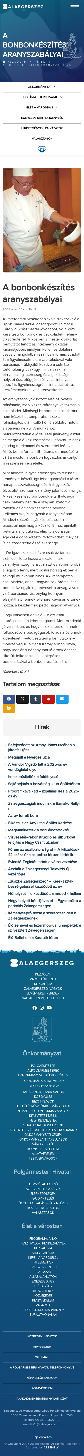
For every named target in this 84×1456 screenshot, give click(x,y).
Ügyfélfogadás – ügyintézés (43, 1203)
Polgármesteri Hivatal (40, 97)
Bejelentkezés (42, 1437)
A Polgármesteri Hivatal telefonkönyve (42, 1367)
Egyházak (43, 1272)
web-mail (42, 1357)
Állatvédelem (43, 1153)
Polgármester (43, 1066)
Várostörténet (43, 979)
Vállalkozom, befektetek (43, 998)
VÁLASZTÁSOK (42, 138)
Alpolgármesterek (43, 1070)
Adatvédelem (42, 1388)
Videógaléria (43, 1253)
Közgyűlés (43, 1096)
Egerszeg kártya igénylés (42, 117)
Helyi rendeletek (43, 1120)
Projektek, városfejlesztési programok (43, 1130)
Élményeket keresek (43, 993)
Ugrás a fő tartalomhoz (70, 2)
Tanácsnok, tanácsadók (43, 1092)
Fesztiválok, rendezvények (43, 1243)
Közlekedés (43, 1295)
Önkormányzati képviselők (40, 1075)
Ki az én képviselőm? (44, 1086)
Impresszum (42, 1346)
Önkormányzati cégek (43, 1134)
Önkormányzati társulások (43, 1139)
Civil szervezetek (43, 1267)
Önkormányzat (40, 86)
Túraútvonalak (43, 1314)
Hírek (40, 62)
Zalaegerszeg (23, 6)
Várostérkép (43, 1144)
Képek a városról (43, 1257)
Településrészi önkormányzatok (43, 1106)
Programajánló (43, 1238)
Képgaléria (43, 984)
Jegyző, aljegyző (43, 1184)
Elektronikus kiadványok (43, 1310)
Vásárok (43, 1305)
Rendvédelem (43, 1300)
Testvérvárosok (43, 1158)
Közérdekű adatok (43, 1208)
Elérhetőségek (43, 1193)
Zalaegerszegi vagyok (43, 988)
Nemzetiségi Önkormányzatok (43, 1111)
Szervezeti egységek (43, 1189)
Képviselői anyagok (42, 1378)
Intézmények (43, 1262)
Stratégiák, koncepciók (43, 1125)
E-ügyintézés (43, 1198)
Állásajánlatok (43, 1276)
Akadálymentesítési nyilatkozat (42, 1398)
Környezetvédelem (43, 1149)
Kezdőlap (14, 62)
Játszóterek (43, 1291)
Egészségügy (43, 1281)
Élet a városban (39, 107)
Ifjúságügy (43, 1286)
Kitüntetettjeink (43, 1115)
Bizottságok (43, 1101)
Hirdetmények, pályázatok (42, 128)
